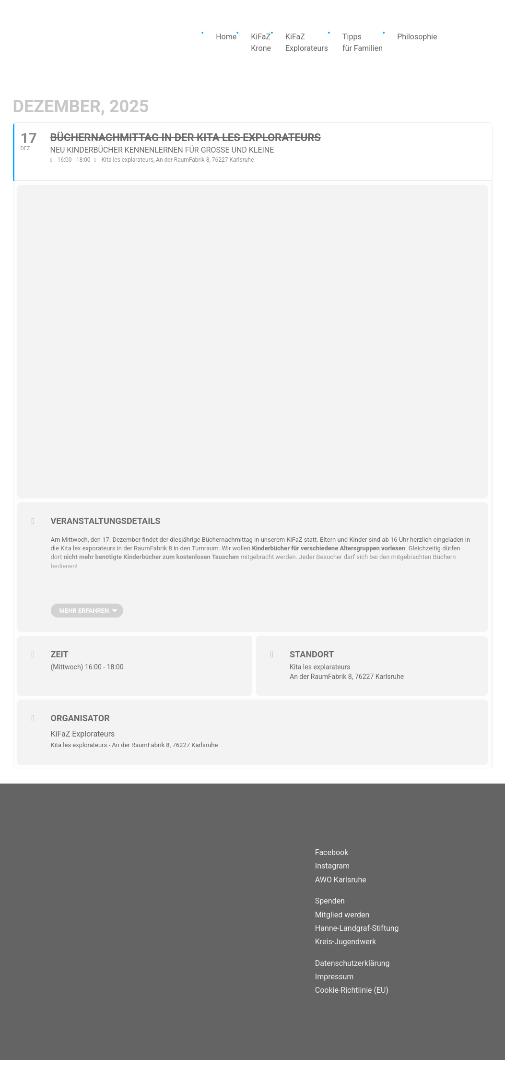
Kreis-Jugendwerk (345, 941)
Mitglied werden (342, 914)
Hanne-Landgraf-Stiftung (357, 928)
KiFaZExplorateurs (306, 42)
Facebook (331, 852)
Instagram (332, 865)
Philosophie (417, 36)
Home (226, 36)
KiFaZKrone (261, 42)
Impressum (334, 976)
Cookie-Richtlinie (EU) (351, 990)
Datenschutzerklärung (352, 963)
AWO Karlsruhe (340, 879)
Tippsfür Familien (362, 42)
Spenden (330, 900)
